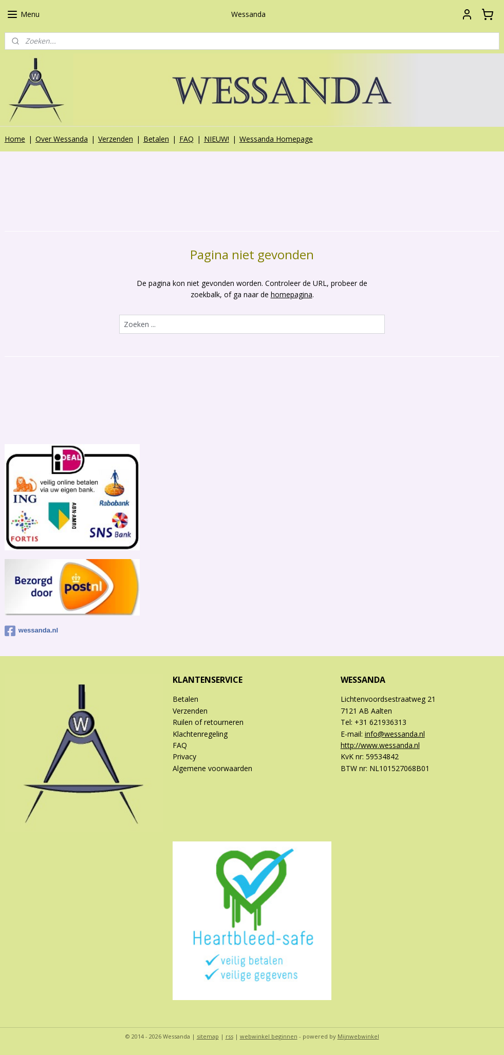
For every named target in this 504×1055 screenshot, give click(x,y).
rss (229, 1036)
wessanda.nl (31, 631)
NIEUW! (216, 139)
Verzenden (115, 139)
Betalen (156, 139)
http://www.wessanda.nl (380, 745)
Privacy (184, 756)
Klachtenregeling (200, 734)
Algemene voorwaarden (212, 768)
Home (15, 139)
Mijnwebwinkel (358, 1036)
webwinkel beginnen (268, 1036)
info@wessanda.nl (395, 734)
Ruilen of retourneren (208, 722)
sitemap (208, 1036)
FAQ (186, 139)
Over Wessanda (61, 139)
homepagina (291, 294)
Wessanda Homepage (276, 139)
